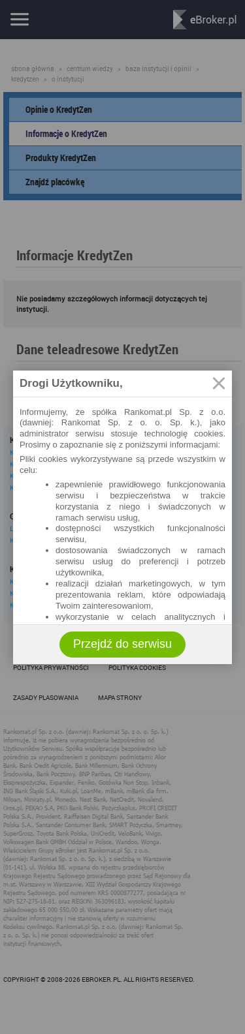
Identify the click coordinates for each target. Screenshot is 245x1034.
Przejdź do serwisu (122, 643)
